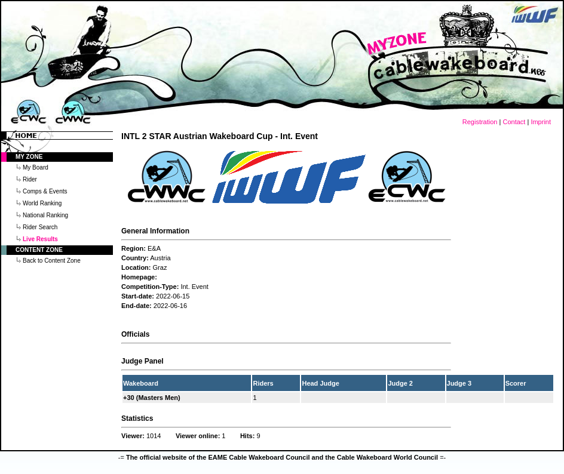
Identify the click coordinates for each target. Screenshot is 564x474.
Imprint (541, 121)
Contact (513, 121)
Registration (480, 121)
